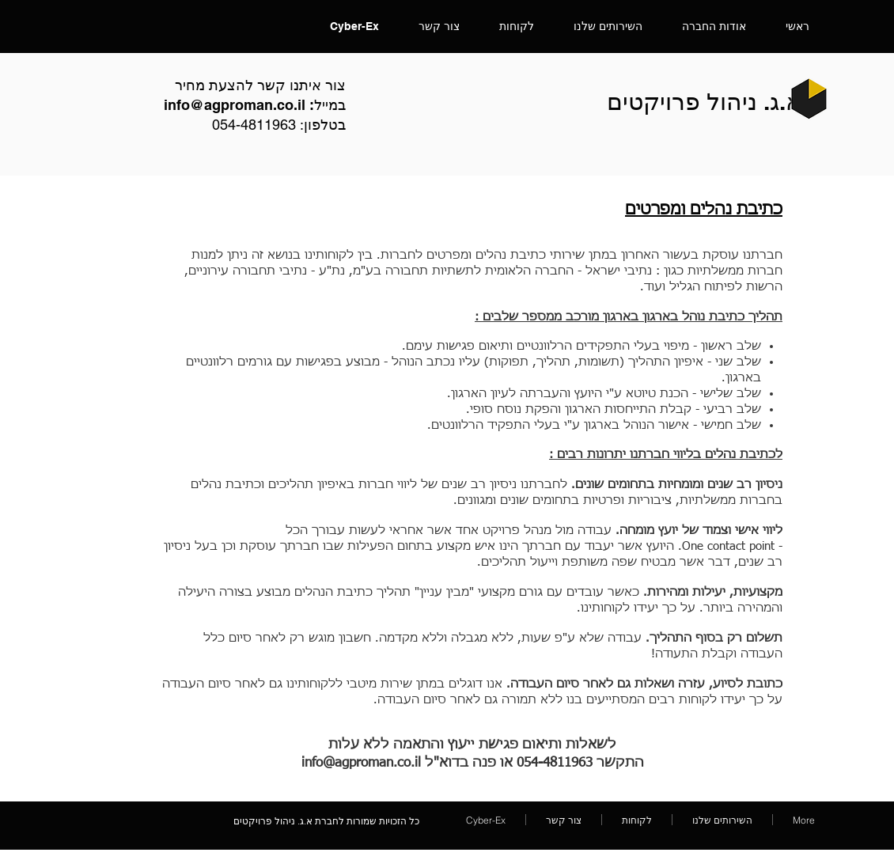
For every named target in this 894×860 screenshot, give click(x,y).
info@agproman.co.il (234, 105)
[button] (608, 26)
